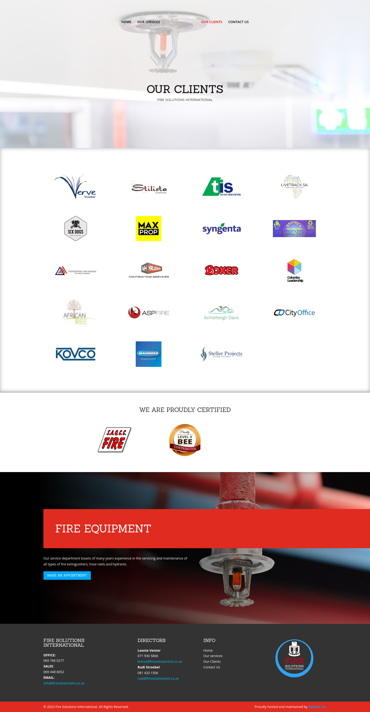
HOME (126, 22)
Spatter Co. (317, 706)
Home (208, 650)
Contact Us (211, 667)
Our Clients (212, 661)
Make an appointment (67, 575)
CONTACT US (238, 22)
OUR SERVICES (148, 22)
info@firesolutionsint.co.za (63, 683)
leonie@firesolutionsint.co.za (160, 661)
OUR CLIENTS (211, 22)
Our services (213, 656)
